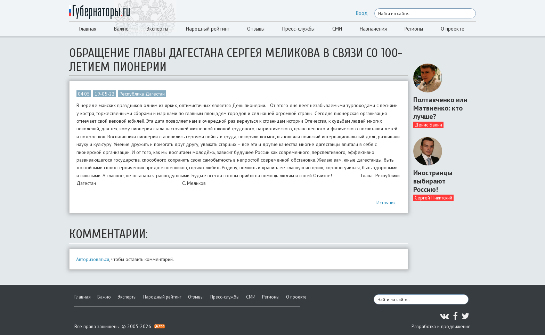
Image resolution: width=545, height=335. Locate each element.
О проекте (452, 28)
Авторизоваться (92, 259)
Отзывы (256, 28)
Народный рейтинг (207, 28)
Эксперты (157, 28)
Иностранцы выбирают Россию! (433, 181)
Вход (362, 13)
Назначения (373, 28)
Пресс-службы (298, 28)
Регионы (414, 28)
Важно (121, 28)
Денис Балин (428, 125)
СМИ (337, 28)
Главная (87, 28)
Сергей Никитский (433, 198)
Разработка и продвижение (441, 326)
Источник (386, 202)
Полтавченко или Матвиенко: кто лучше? (440, 108)
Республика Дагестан (142, 94)
